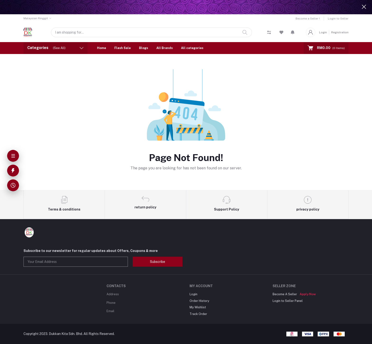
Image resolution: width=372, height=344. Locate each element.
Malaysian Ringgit (35, 18)
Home (101, 48)
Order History (199, 301)
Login (323, 32)
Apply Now (308, 294)
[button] (292, 32)
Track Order (198, 314)
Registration (340, 32)
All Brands (164, 48)
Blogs (143, 48)
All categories (192, 48)
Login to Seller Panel (288, 301)
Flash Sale (122, 48)
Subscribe (157, 262)
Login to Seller (338, 18)
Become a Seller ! (308, 18)
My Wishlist (198, 307)
